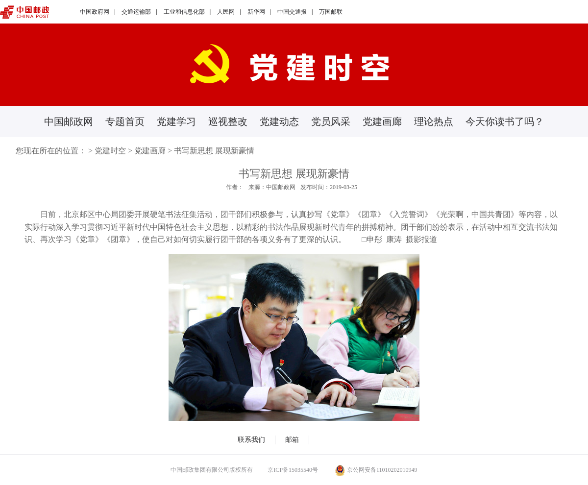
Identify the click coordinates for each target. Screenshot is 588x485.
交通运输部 (136, 11)
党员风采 (330, 121)
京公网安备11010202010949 (376, 469)
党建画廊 (382, 121)
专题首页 (125, 121)
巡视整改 (227, 121)
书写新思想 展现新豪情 (214, 150)
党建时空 (110, 150)
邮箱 (292, 439)
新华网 (256, 11)
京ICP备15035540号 (293, 469)
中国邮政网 (68, 121)
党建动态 (279, 121)
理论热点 (433, 121)
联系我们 (251, 439)
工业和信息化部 (184, 11)
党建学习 (176, 121)
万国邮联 (331, 11)
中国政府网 (94, 11)
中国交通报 (292, 11)
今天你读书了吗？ (505, 121)
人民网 (226, 11)
